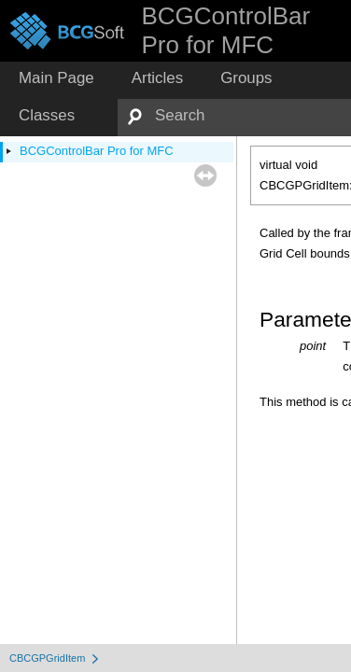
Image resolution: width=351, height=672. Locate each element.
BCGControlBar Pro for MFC (97, 151)
